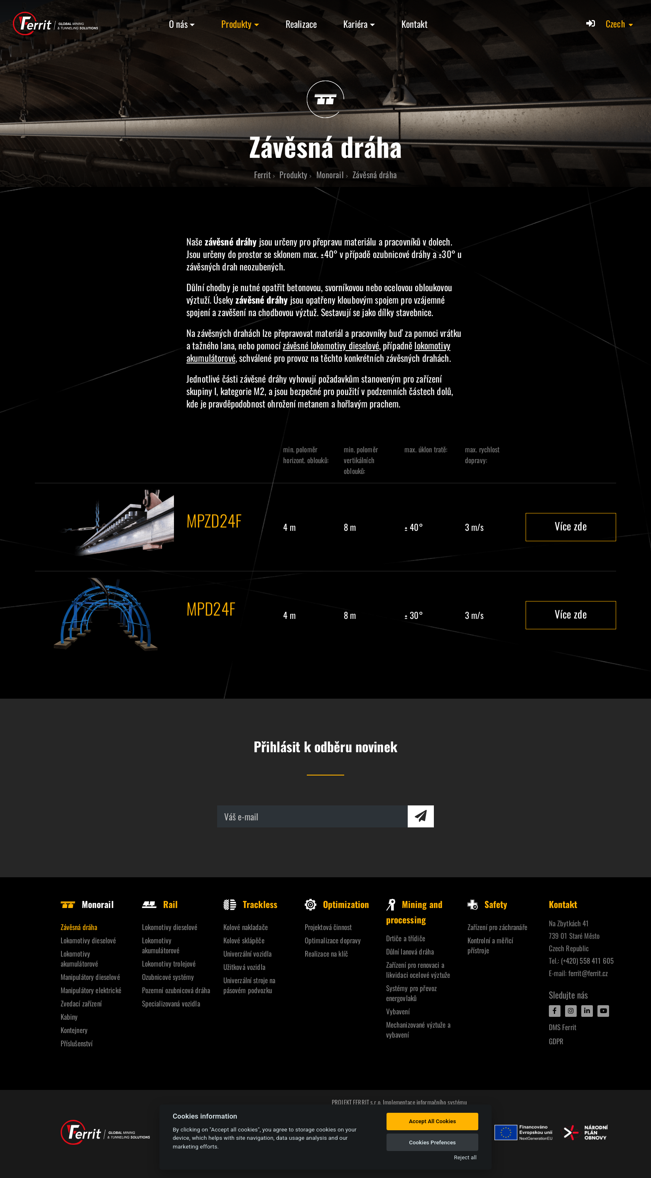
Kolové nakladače (245, 927)
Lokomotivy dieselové (88, 940)
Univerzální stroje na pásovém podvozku (249, 985)
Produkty (236, 23)
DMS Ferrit (562, 1027)
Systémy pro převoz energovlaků (411, 993)
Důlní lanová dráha (410, 951)
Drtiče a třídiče (405, 938)
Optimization (337, 904)
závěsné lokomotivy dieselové (331, 345)
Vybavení (398, 1011)
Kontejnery (74, 1030)
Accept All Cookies (432, 1121)
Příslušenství (77, 1043)
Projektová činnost (328, 927)
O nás (178, 23)
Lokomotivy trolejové (169, 963)
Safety (487, 904)
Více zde (571, 525)
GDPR (556, 1041)
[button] (620, 23)
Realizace (301, 23)
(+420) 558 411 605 (587, 960)
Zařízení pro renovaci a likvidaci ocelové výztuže (418, 970)
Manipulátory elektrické (91, 990)
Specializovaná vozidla (171, 1003)
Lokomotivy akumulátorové (79, 958)
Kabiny (69, 1016)
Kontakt (414, 23)
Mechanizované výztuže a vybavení (418, 1029)
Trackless (250, 904)
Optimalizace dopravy (333, 940)
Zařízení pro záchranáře (497, 927)
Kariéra (355, 23)
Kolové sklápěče (243, 940)
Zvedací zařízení (81, 1003)
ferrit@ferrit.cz (588, 973)
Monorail (87, 904)
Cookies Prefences (432, 1142)
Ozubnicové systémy (168, 977)
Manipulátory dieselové (90, 977)
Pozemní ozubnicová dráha (176, 990)
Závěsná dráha (79, 927)
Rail (160, 904)
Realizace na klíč (326, 953)
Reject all (465, 1157)
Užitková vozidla (244, 967)
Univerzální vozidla (247, 953)
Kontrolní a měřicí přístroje (490, 945)
